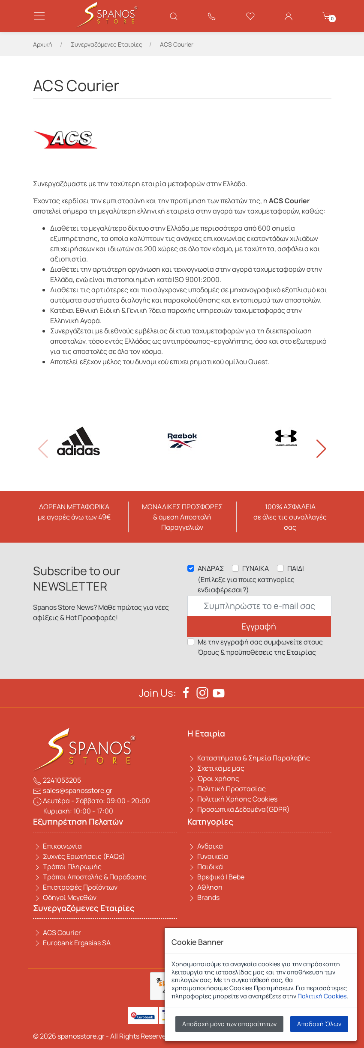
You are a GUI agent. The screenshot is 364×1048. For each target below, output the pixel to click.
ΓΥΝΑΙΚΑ (255, 568)
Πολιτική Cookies (322, 996)
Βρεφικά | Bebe (215, 877)
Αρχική (42, 44)
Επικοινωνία (57, 846)
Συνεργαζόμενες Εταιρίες (106, 44)
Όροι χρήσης (213, 778)
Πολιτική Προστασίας (226, 788)
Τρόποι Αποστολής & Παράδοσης (90, 877)
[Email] (259, 606)
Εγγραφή (258, 626)
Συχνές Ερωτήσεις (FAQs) (79, 856)
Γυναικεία (207, 856)
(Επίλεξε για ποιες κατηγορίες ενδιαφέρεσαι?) (246, 584)
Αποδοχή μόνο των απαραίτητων (229, 1024)
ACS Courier (57, 932)
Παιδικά (205, 866)
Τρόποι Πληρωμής (67, 866)
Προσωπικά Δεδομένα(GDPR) (238, 809)
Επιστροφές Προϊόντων (75, 887)
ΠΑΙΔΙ (295, 568)
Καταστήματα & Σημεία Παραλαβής (248, 758)
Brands (203, 897)
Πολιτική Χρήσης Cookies (232, 799)
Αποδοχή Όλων (319, 1024)
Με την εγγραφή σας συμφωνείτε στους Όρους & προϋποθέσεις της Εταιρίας (260, 647)
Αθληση (205, 887)
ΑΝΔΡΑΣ (211, 568)
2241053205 (57, 780)
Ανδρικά (205, 846)
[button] (321, 448)
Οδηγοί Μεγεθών (64, 897)
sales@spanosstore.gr (72, 790)
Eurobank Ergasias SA (72, 942)
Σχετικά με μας (215, 768)
